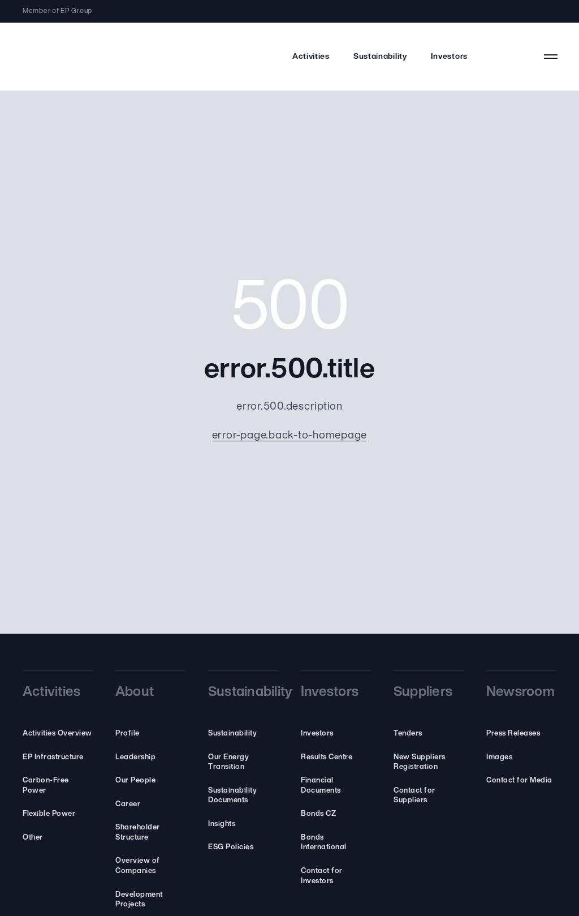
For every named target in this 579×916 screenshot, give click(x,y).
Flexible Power (49, 814)
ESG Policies (230, 847)
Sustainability (380, 57)
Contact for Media (519, 780)
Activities (311, 57)
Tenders (408, 733)
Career (127, 804)
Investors (449, 57)
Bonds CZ (318, 814)
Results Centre (326, 757)
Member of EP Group (57, 11)
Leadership (135, 757)
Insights (221, 824)
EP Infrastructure (53, 757)
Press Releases (513, 733)
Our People (135, 780)
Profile (127, 733)
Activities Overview (57, 733)
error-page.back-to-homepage (290, 436)
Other (33, 837)
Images (499, 757)
